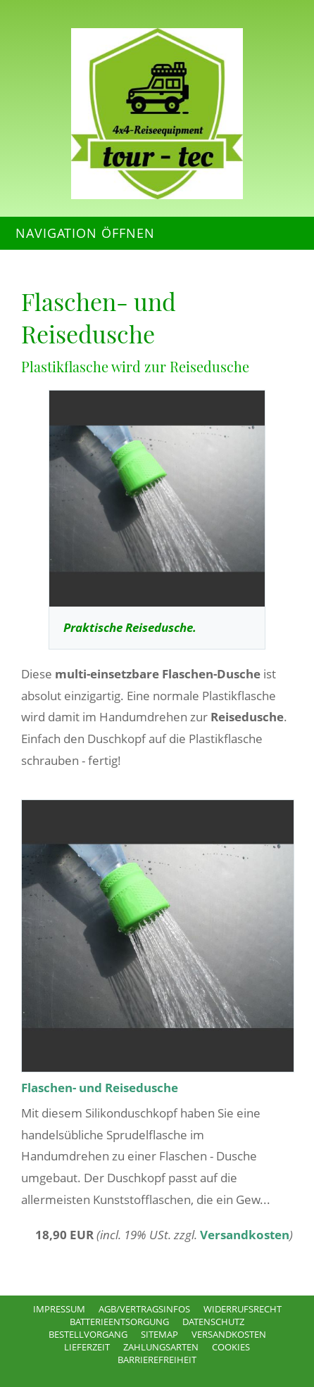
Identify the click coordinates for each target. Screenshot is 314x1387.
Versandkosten (244, 1235)
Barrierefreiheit (157, 1359)
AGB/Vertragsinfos (144, 1309)
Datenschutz (213, 1321)
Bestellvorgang (88, 1334)
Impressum (59, 1309)
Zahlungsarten (161, 1347)
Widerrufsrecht (242, 1309)
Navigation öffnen (85, 232)
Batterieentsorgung (119, 1321)
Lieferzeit (87, 1347)
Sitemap (159, 1334)
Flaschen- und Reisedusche (99, 1087)
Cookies (231, 1347)
